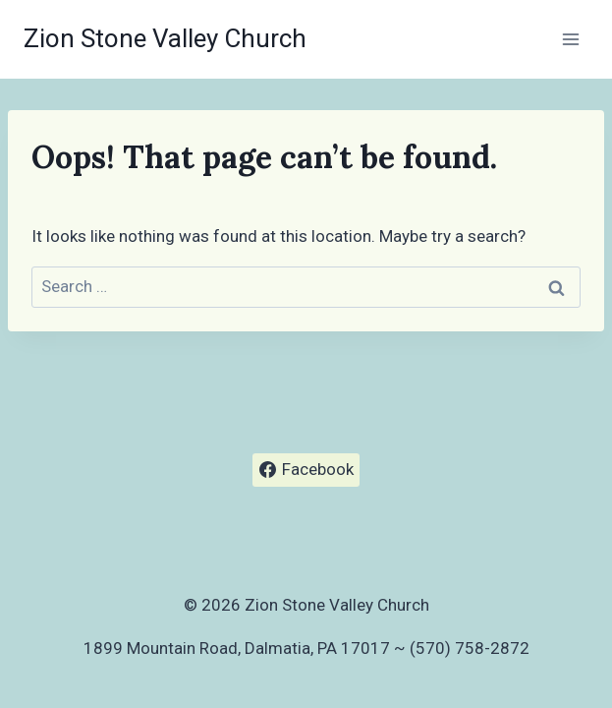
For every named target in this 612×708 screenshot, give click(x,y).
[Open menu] (570, 39)
